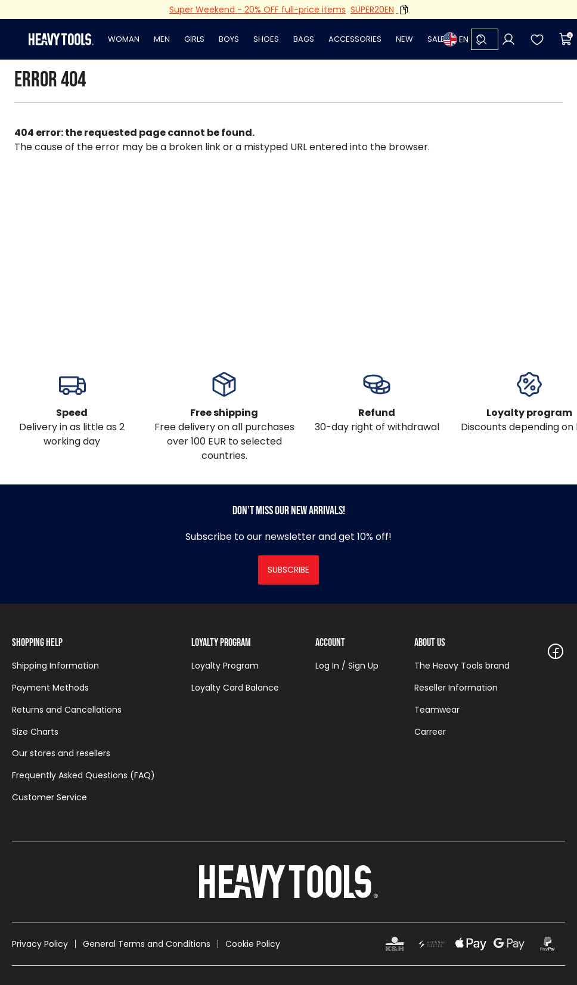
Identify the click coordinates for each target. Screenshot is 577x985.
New (404, 39)
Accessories (354, 39)
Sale (436, 39)
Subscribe (288, 570)
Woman (123, 39)
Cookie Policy (252, 944)
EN (456, 39)
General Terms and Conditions (146, 944)
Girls (194, 39)
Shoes (266, 39)
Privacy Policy (40, 944)
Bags (303, 39)
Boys (229, 39)
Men (162, 39)
